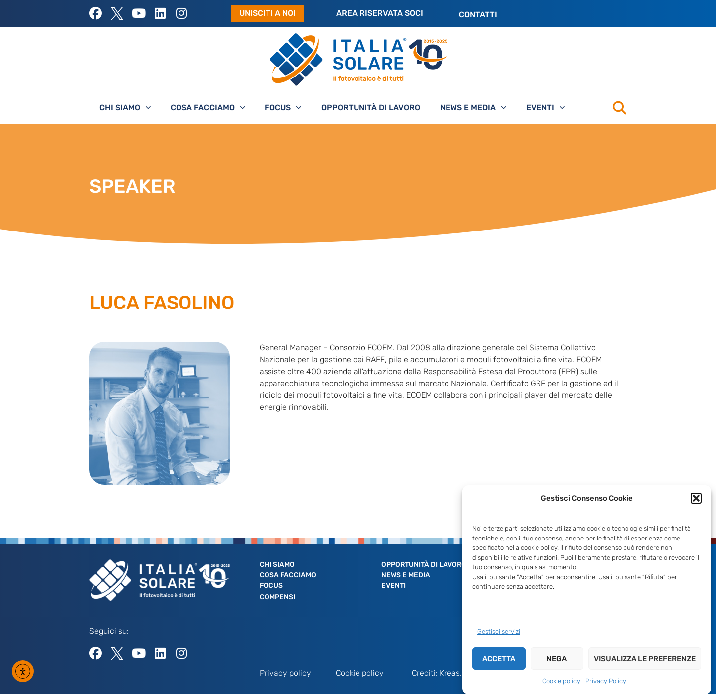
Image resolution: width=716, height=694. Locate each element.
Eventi (545, 107)
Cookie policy (561, 682)
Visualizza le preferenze (645, 659)
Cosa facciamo (208, 107)
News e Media (473, 107)
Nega (556, 659)
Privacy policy (285, 673)
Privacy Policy (605, 682)
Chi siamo (125, 107)
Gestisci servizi (498, 632)
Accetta (498, 659)
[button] (696, 499)
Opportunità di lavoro (370, 107)
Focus (283, 107)
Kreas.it (453, 673)
